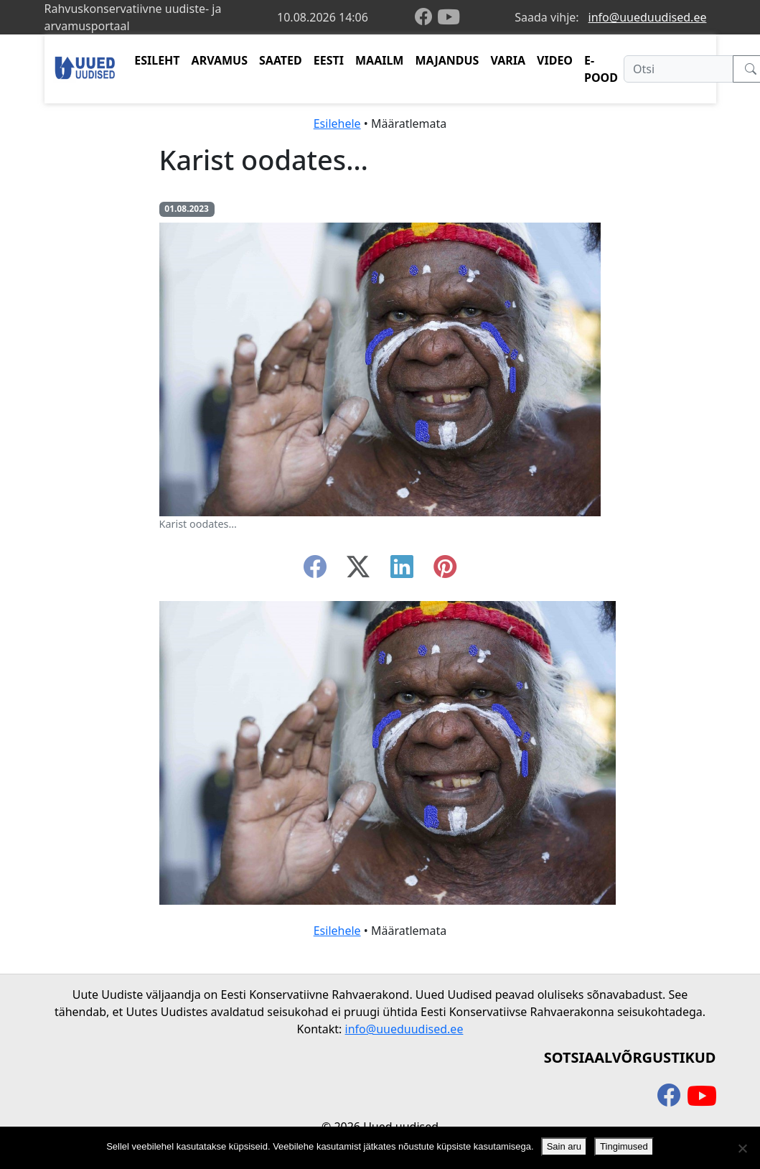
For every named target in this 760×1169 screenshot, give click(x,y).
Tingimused (624, 1146)
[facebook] (426, 17)
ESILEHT (156, 60)
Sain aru (564, 1146)
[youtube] (448, 17)
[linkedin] (402, 571)
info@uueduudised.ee (647, 17)
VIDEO (555, 60)
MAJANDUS (447, 60)
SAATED (280, 60)
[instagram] (445, 571)
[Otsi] (678, 69)
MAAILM (379, 60)
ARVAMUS (220, 60)
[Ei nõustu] (742, 1148)
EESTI (329, 60)
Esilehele (337, 123)
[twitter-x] (358, 571)
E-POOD (601, 68)
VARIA (507, 60)
